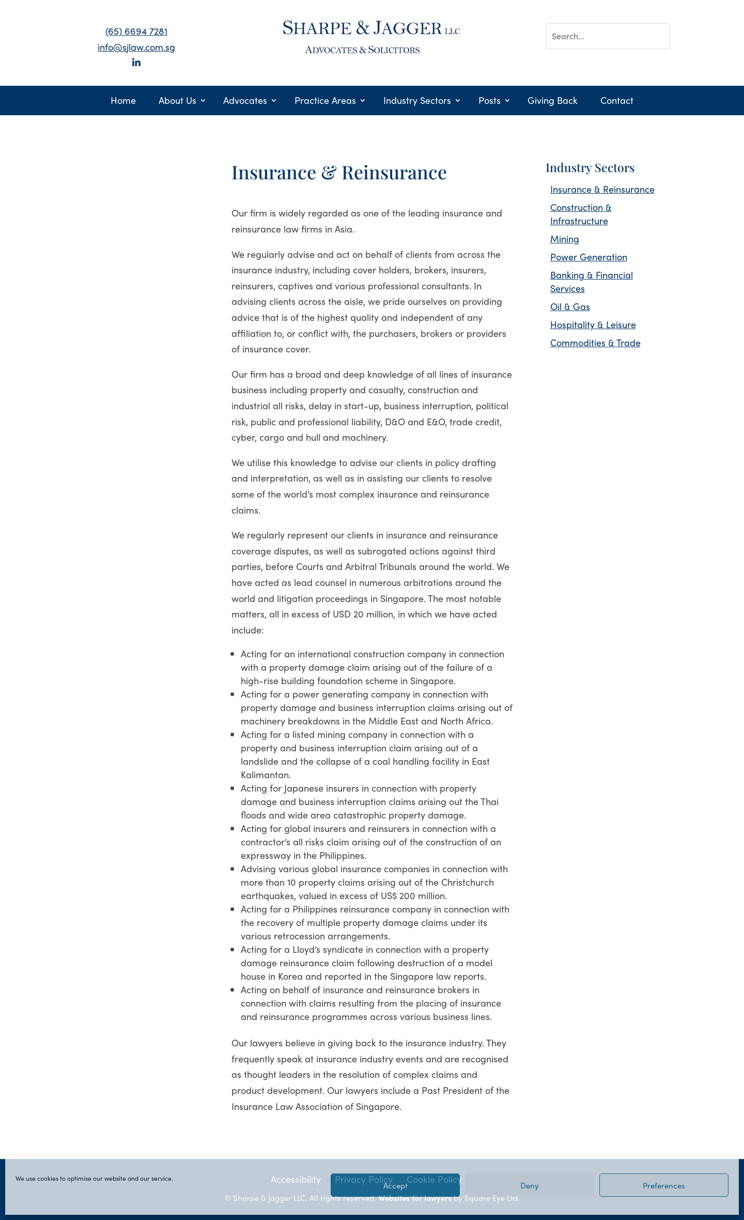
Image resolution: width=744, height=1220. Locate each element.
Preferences (664, 1185)
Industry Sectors (417, 101)
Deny (529, 1185)
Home (123, 101)
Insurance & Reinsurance (602, 188)
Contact (616, 101)
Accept (395, 1185)
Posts (489, 101)
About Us (177, 101)
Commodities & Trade (595, 342)
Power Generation (588, 256)
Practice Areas (325, 101)
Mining (564, 238)
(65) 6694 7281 (136, 30)
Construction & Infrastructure (581, 213)
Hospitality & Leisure (593, 324)
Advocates (245, 101)
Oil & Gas (570, 306)
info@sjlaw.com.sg (136, 46)
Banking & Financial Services (591, 281)
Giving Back (553, 101)
